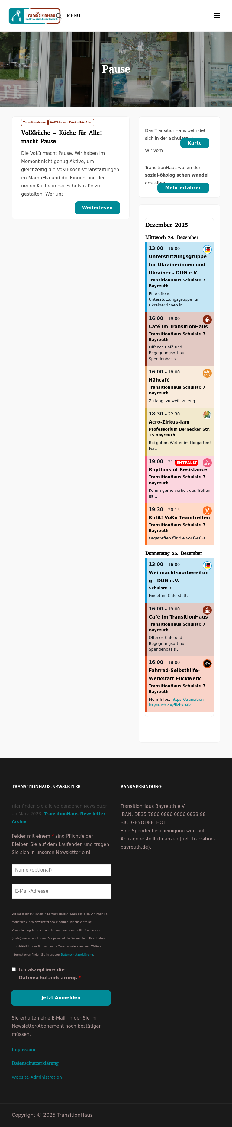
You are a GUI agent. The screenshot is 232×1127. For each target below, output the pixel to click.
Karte (195, 143)
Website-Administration (37, 1077)
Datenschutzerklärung (77, 954)
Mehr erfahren (183, 188)
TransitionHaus (34, 122)
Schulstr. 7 (160, 588)
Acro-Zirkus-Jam (169, 422)
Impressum (23, 1049)
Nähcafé (159, 380)
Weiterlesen (97, 207)
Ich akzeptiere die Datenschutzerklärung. (50, 974)
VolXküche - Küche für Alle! (71, 122)
